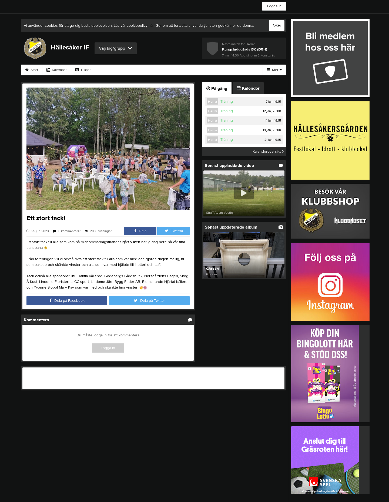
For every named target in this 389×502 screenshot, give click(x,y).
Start (31, 70)
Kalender (56, 70)
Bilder (83, 70)
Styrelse (225, 70)
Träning (226, 101)
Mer (274, 70)
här (151, 25)
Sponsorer (162, 70)
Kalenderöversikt (268, 151)
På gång (216, 88)
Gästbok (132, 70)
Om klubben (195, 70)
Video (107, 70)
